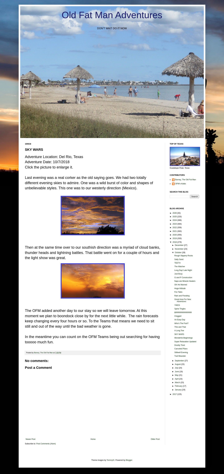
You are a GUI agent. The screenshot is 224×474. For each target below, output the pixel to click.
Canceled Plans (180, 349)
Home (93, 439)
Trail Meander (180, 356)
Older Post (155, 439)
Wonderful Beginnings (183, 338)
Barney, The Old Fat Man (185, 180)
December (179, 245)
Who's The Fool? (181, 323)
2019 (175, 238)
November (179, 249)
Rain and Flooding (181, 296)
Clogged (177, 316)
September (179, 361)
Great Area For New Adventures (182, 300)
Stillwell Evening (181, 352)
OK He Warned (180, 285)
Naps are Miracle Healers (184, 281)
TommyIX (110, 460)
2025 (175, 217)
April (177, 379)
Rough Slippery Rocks (183, 256)
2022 (175, 227)
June (177, 371)
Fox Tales (178, 292)
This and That (180, 327)
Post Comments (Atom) (46, 444)
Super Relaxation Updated (185, 342)
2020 (175, 235)
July (177, 368)
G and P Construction (183, 277)
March (178, 382)
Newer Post (30, 439)
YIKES (177, 305)
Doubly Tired (179, 345)
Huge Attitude (180, 288)
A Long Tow (179, 330)
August (178, 364)
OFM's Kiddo (180, 184)
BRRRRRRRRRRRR (183, 312)
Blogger (129, 460)
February (179, 386)
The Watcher (179, 266)
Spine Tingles (180, 309)
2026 (175, 213)
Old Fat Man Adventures (112, 15)
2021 (175, 231)
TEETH (177, 263)
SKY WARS (179, 334)
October (178, 252)
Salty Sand (178, 259)
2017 (175, 394)
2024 (175, 220)
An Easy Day (179, 320)
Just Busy (178, 274)
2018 (175, 242)
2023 (175, 224)
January (178, 390)
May (177, 375)
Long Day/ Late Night (183, 270)
